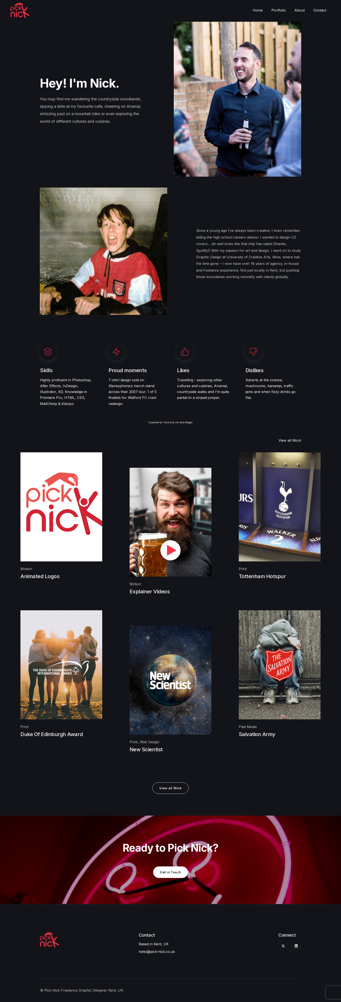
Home (258, 10)
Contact (319, 10)
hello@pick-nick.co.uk (157, 951)
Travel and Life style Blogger (178, 422)
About (299, 10)
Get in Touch (170, 872)
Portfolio (278, 10)
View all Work (290, 440)
